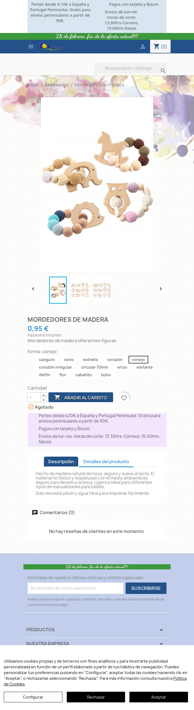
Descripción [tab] (61, 462)
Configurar (33, 697)
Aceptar (158, 697)
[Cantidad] (34, 397)
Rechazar (96, 697)
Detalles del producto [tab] (106, 462)
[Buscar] (130, 68)
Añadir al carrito (80, 397)
